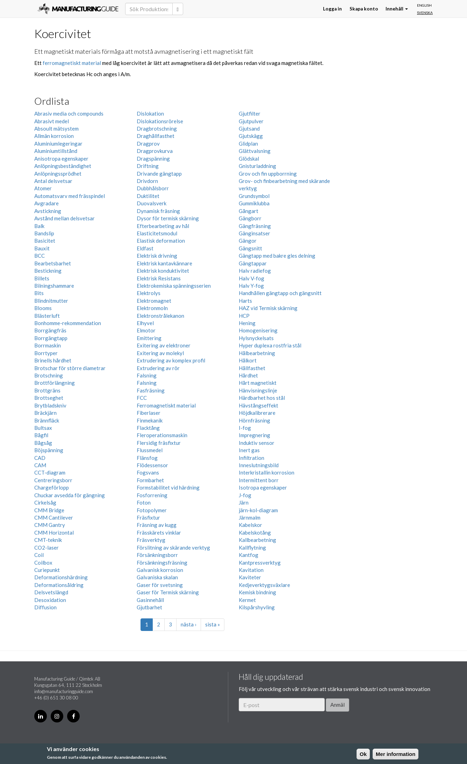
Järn (244, 502)
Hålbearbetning (257, 353)
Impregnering (254, 435)
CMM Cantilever (53, 517)
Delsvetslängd (51, 592)
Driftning (148, 166)
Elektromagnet (154, 300)
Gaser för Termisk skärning (168, 592)
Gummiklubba (254, 203)
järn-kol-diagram (258, 510)
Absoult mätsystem (56, 128)
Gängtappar (253, 263)
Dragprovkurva (155, 151)
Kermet (247, 600)
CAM (40, 465)
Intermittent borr (259, 480)
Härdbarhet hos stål (262, 398)
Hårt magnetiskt (257, 383)
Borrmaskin (47, 345)
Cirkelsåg (45, 502)
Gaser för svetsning (160, 585)
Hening (247, 323)
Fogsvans (148, 472)
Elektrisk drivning (157, 255)
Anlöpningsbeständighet (62, 166)
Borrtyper (46, 353)
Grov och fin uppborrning (268, 173)
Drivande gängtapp (159, 173)
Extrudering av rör (158, 368)
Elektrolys (148, 293)
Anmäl (337, 704)
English (424, 5)
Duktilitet (148, 196)
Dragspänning (153, 158)
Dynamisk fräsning (158, 211)
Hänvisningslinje (258, 390)
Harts (245, 300)
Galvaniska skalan (157, 577)
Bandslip (44, 233)
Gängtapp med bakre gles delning (277, 255)
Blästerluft (47, 316)
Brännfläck (46, 420)
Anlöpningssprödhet (57, 173)
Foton (144, 502)
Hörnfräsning (254, 420)
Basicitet (44, 240)
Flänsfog (147, 458)
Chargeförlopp (51, 487)
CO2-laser (46, 547)
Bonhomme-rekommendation (67, 323)
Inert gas (249, 450)
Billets (41, 278)
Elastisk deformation (161, 240)
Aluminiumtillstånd (55, 151)
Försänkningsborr (157, 555)
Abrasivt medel (51, 121)
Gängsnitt (250, 248)
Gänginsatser (254, 233)
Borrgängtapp (50, 338)
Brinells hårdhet (52, 360)
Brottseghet (48, 398)
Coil (39, 555)
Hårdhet (248, 375)
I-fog (245, 428)
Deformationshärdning (61, 577)
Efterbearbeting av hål (163, 226)
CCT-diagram (49, 472)
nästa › (188, 624)
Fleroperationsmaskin (162, 435)
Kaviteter (250, 577)
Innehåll (397, 9)
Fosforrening (152, 495)
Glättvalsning (255, 151)
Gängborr (250, 218)
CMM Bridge (49, 510)
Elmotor (146, 330)
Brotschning (48, 375)
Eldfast (145, 248)
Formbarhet (150, 480)
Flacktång (148, 428)
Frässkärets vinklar (159, 532)
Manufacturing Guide (77, 8)
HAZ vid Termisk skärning (268, 308)
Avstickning (47, 211)
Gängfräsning (255, 226)
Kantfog (248, 555)
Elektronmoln (152, 308)
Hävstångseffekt (258, 405)
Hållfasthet (252, 368)
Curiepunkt (47, 570)
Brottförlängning (54, 383)
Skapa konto (364, 9)
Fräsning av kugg (157, 525)
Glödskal (249, 158)
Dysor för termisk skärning (168, 218)
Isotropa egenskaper (263, 487)
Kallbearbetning (257, 540)
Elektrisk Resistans (159, 278)
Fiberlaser (148, 413)
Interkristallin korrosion (266, 472)
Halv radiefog (255, 270)
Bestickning (48, 270)
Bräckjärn (45, 413)
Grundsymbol (254, 196)
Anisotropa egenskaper (61, 158)
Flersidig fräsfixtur (159, 443)
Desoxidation (50, 600)
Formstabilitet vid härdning (168, 487)
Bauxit (42, 248)
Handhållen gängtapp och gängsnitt (280, 293)
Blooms (43, 308)
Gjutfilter (249, 113)
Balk (39, 226)
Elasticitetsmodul (157, 233)
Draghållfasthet (155, 136)
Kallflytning (252, 547)
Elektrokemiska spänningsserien (174, 285)
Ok (363, 754)
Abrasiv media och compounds (68, 113)
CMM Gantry (49, 525)
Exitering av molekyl (160, 353)
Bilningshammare (54, 285)
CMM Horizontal (54, 532)
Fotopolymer (152, 510)
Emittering (149, 338)
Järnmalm (249, 517)
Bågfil (41, 435)
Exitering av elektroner (164, 345)
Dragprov (148, 143)
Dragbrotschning (157, 128)
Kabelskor (250, 525)
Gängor (248, 240)
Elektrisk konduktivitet (163, 270)
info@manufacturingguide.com (63, 691)
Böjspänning (48, 450)
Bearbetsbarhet (52, 263)
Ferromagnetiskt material (166, 405)
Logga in (332, 9)
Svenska (425, 12)
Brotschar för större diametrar (70, 368)
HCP (244, 316)
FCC (142, 398)
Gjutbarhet (149, 607)
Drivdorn (147, 181)
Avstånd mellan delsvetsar (64, 218)
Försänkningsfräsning (162, 562)
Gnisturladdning (257, 166)
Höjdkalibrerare (257, 413)
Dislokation (150, 113)
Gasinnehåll (150, 600)
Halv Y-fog (251, 285)
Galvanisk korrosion (160, 570)
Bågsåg (43, 443)
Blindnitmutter (51, 300)
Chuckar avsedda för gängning (69, 495)
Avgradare (46, 203)
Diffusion (45, 607)
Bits (39, 293)
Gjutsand (249, 128)
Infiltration (251, 458)
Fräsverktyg (151, 540)
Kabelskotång (255, 532)
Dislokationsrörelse (160, 121)
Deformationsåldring (59, 585)
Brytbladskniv (50, 405)
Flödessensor (152, 465)
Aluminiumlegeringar (58, 143)
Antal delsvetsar (53, 181)
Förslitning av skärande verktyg (173, 547)
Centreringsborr (53, 480)
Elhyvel (145, 323)
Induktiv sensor (256, 443)
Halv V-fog (251, 278)
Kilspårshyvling (257, 607)
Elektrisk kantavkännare (164, 263)
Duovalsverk (151, 203)
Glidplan (248, 143)
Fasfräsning (151, 390)
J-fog (245, 495)
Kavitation (251, 570)
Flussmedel (150, 450)
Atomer (43, 188)
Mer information (395, 754)
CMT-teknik (48, 540)
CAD (39, 458)
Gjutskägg (251, 136)
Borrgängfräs (50, 330)
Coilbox (43, 562)
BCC (39, 255)
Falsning (147, 375)
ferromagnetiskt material (72, 63)
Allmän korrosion (54, 136)
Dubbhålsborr (153, 188)
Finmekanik (150, 420)
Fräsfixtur (148, 517)
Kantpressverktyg (260, 562)
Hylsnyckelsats (256, 338)
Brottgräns (47, 390)
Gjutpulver (251, 121)
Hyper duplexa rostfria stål (270, 345)
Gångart (248, 211)
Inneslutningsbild (259, 465)
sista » (212, 624)
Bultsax (43, 428)
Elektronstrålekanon (160, 316)
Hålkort (248, 360)
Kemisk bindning (257, 592)
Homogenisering (258, 330)
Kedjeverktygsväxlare (264, 585)
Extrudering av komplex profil (171, 360)
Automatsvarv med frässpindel (69, 196)
